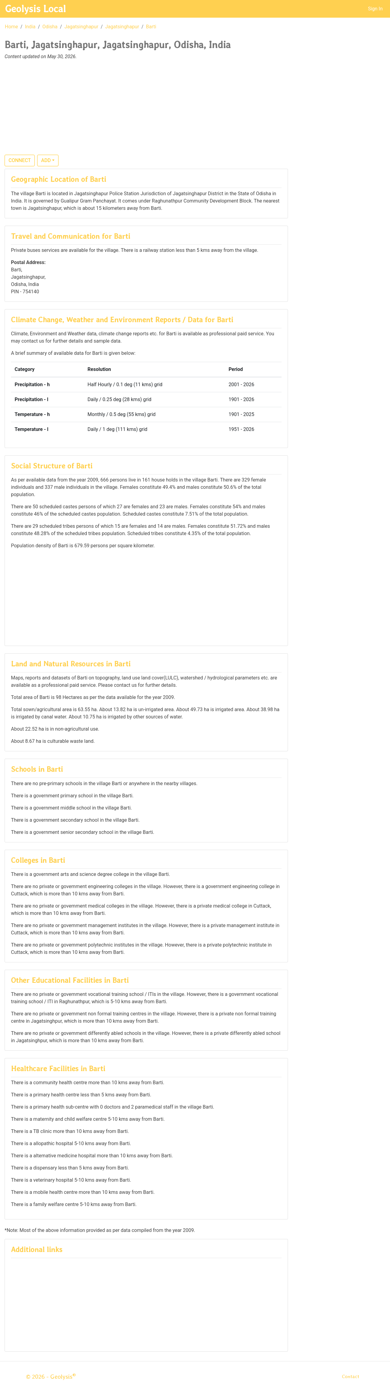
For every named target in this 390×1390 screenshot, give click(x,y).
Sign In (375, 9)
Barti (151, 27)
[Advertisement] (195, 110)
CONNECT (20, 160)
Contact (350, 1376)
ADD (46, 160)
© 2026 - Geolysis (51, 1376)
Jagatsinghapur (81, 27)
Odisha (50, 27)
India (30, 27)
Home (11, 27)
